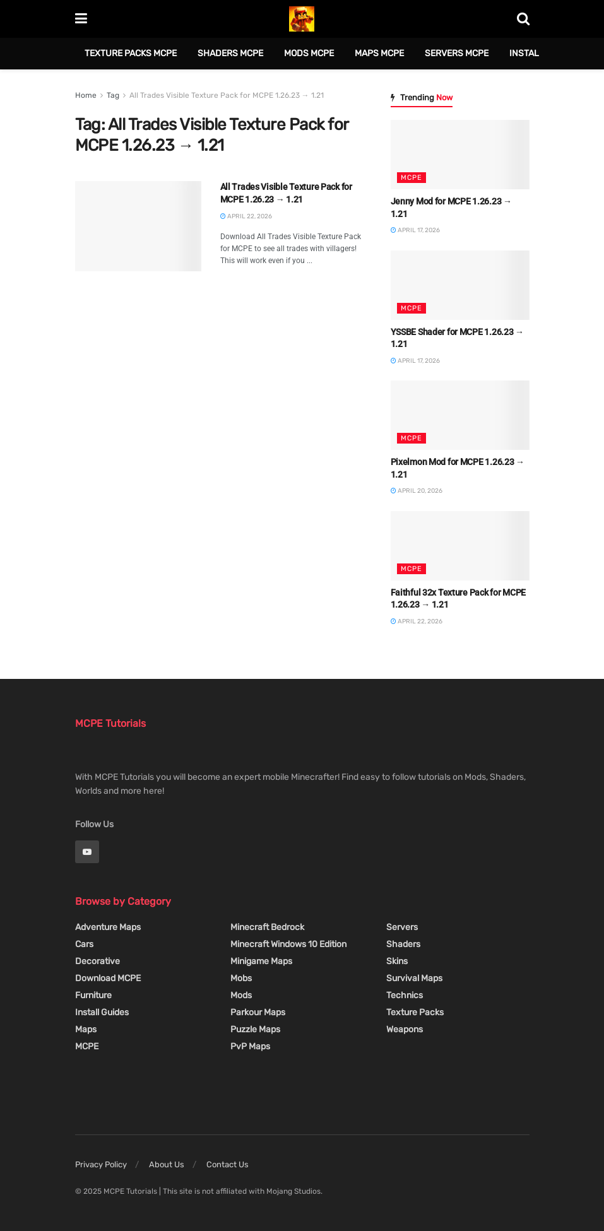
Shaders (403, 944)
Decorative (97, 961)
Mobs (241, 978)
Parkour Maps (257, 1012)
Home (86, 95)
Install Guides (102, 1012)
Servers (402, 927)
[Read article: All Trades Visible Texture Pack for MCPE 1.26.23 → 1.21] (138, 226)
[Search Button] (523, 19)
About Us (166, 1164)
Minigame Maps (261, 961)
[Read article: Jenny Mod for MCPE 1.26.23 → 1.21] (460, 154)
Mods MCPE (309, 53)
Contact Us (227, 1164)
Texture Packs (415, 1012)
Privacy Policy (101, 1164)
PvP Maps (250, 1046)
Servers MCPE (457, 53)
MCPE (411, 178)
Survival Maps (414, 978)
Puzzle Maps (255, 1029)
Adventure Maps (108, 927)
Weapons (404, 1029)
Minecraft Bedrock (267, 927)
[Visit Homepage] (301, 19)
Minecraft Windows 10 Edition (288, 944)
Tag (113, 95)
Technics (404, 995)
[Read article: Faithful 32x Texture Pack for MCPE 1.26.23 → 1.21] (460, 545)
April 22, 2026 (246, 216)
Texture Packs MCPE (131, 53)
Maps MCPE (379, 53)
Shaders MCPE (230, 53)
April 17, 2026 (415, 230)
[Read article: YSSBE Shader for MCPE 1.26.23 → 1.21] (460, 285)
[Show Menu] (81, 19)
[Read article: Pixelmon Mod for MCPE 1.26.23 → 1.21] (460, 415)
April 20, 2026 (416, 491)
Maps (86, 1029)
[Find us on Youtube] (87, 851)
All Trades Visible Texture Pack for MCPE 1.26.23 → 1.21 (226, 95)
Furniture (93, 995)
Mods (241, 995)
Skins (397, 961)
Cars (84, 944)
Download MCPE (108, 978)
